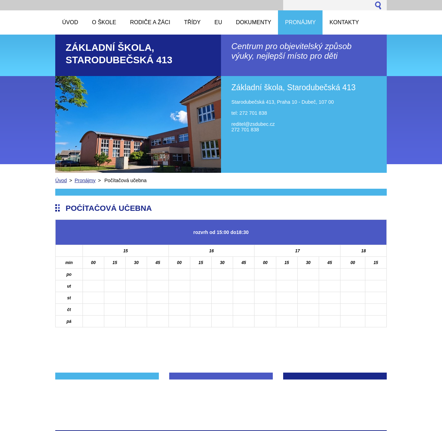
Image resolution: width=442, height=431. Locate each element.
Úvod (61, 180)
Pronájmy (85, 180)
